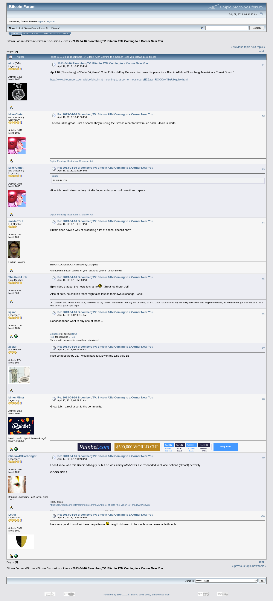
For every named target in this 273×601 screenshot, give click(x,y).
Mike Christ (15, 114)
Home (16, 33)
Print (261, 51)
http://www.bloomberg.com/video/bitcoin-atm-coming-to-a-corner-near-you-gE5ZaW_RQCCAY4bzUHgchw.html (119, 79)
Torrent (55, 28)
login (40, 21)
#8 (263, 399)
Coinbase (55, 334)
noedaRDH (15, 221)
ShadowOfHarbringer (22, 456)
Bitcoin (30, 41)
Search (35, 33)
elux (11, 63)
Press (66, 41)
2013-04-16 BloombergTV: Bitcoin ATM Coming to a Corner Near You (117, 41)
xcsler (12, 346)
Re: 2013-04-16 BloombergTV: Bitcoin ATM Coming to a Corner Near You (105, 114)
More (66, 33)
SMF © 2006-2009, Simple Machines (150, 594)
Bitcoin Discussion (48, 41)
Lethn (12, 514)
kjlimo (12, 312)
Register (55, 33)
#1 (263, 65)
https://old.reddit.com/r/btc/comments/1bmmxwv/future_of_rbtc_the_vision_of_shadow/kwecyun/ (100, 505)
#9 (263, 458)
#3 (263, 169)
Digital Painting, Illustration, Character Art (71, 161)
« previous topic (240, 46)
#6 (263, 313)
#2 (263, 116)
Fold (52, 337)
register (50, 21)
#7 (263, 348)
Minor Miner (16, 397)
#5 (263, 278)
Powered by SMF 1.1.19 (116, 594)
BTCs (74, 334)
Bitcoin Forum (15, 41)
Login (45, 33)
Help (26, 33)
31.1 (48, 28)
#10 (263, 516)
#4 (263, 222)
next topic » (258, 46)
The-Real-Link (17, 277)
